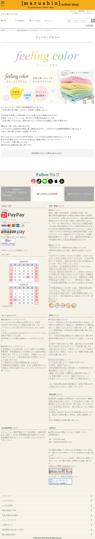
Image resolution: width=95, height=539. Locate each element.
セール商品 (34, 21)
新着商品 (19, 21)
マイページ (90, 11)
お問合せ (52, 428)
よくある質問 (7, 506)
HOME (3, 30)
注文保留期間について (9, 428)
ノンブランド (11, 30)
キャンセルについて (8, 315)
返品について (54, 315)
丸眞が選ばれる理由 (10, 515)
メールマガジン (89, 13)
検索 (93, 20)
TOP (3, 21)
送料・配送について (56, 206)
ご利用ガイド (77, 13)
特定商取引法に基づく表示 (12, 530)
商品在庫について (55, 394)
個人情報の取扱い (9, 535)
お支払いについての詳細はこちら (14, 250)
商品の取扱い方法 (9, 510)
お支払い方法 (6, 206)
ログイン (73, 11)
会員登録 (81, 11)
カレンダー (5, 254)
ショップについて (9, 520)
